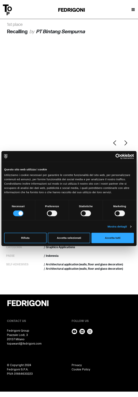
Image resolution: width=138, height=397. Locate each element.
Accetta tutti (113, 237)
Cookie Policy (81, 369)
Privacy (77, 365)
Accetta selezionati (69, 237)
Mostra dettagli (117, 226)
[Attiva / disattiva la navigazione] (133, 10)
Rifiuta (25, 237)
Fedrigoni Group (18, 331)
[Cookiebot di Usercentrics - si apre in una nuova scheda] (118, 156)
